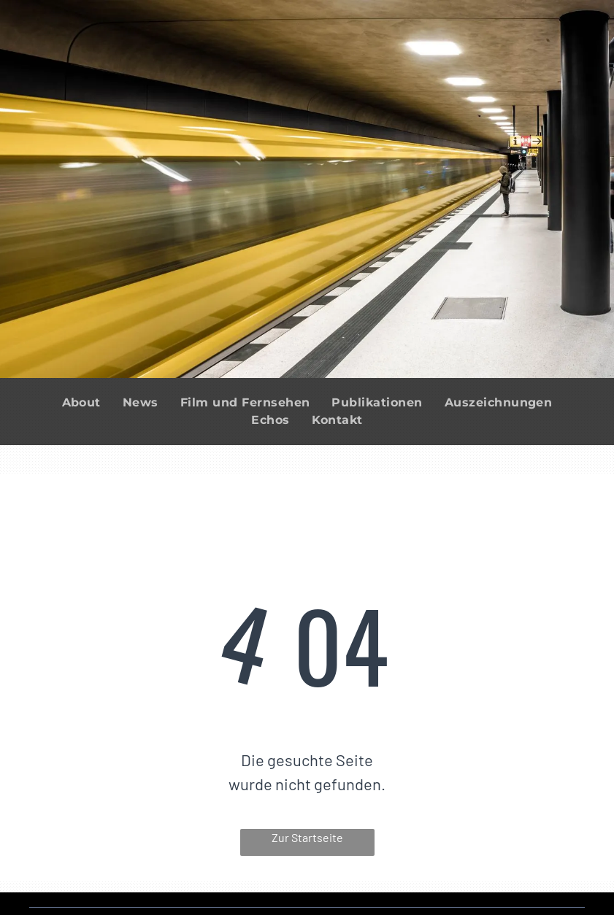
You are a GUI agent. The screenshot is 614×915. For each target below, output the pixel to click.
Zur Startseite (307, 837)
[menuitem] (81, 403)
